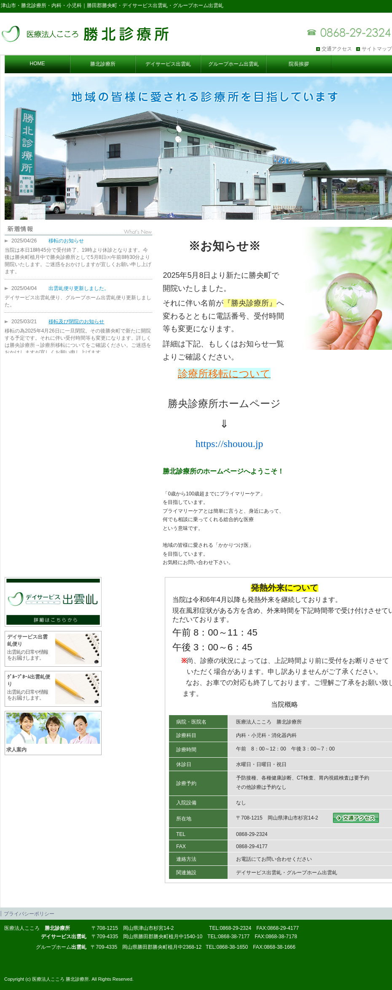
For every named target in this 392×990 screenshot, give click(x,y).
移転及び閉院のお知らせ (76, 322)
